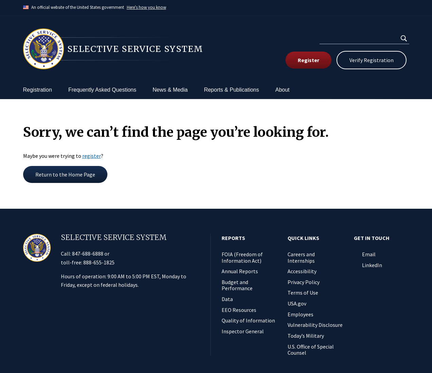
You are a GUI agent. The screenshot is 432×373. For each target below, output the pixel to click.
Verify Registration (371, 60)
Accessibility (302, 271)
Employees (300, 314)
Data (227, 299)
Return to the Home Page (65, 174)
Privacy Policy (303, 282)
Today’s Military (306, 335)
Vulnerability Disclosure (315, 324)
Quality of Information (248, 320)
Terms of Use (303, 292)
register (91, 155)
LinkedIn (372, 265)
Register (308, 60)
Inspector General (243, 331)
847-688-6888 (87, 253)
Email (369, 254)
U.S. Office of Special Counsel (311, 349)
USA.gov (297, 303)
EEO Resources (239, 309)
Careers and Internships (301, 257)
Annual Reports (240, 271)
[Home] (119, 49)
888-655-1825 (99, 262)
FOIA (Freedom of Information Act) (242, 257)
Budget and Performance (237, 285)
